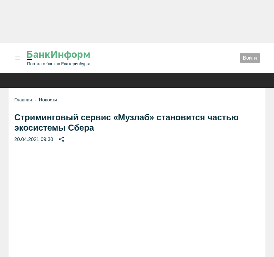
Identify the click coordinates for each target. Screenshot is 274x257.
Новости (48, 99)
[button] (17, 58)
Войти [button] (250, 58)
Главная (23, 99)
